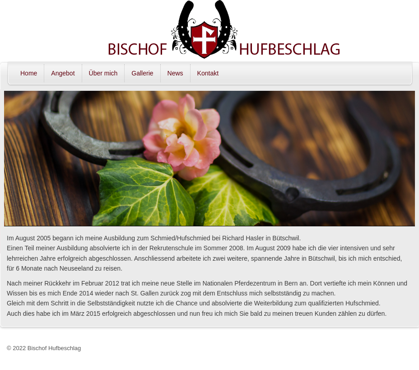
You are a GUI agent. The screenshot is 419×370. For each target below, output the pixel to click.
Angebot (62, 73)
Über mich (103, 73)
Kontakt (208, 73)
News (175, 73)
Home (28, 73)
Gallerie (142, 73)
